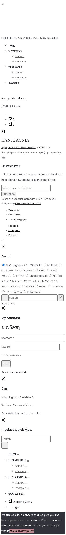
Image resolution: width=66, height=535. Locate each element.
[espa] (4, 297)
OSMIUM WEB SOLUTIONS (28, 203)
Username (7, 338)
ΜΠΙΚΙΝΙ (19, 56)
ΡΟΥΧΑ (31, 147)
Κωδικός (5, 347)
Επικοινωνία (13, 210)
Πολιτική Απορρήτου (17, 219)
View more (7, 303)
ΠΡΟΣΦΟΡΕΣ (15, 67)
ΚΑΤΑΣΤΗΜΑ (15, 51)
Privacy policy (25, 531)
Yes (11, 531)
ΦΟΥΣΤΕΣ (13, 82)
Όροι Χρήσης (14, 214)
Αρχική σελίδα (8, 147)
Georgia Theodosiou (13, 98)
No (15, 531)
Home (11, 45)
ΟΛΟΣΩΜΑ (20, 61)
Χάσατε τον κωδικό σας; (13, 372)
